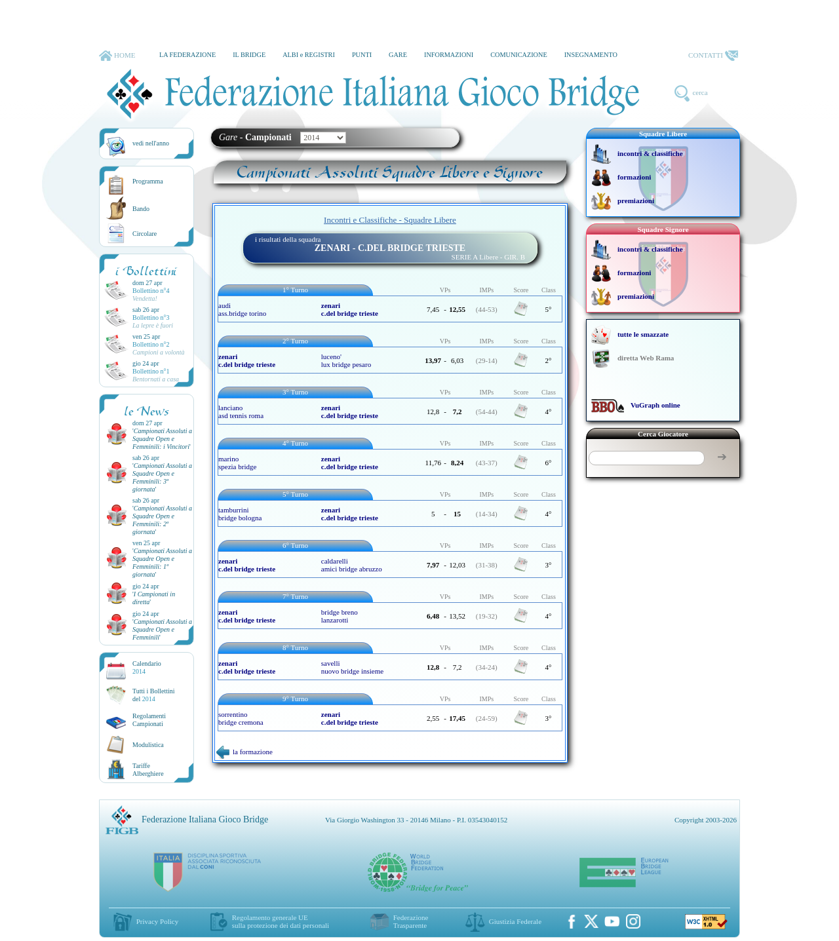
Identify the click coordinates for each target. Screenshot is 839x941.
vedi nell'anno (150, 143)
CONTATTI (713, 55)
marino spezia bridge (237, 462)
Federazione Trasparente (411, 921)
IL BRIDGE (249, 54)
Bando (140, 208)
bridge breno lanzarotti (339, 616)
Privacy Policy (157, 921)
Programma (147, 181)
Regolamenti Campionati (149, 719)
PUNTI (362, 54)
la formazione (244, 752)
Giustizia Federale (515, 921)
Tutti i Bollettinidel (153, 694)
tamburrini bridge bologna (240, 514)
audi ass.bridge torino (242, 309)
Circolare (144, 233)
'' (162, 438)
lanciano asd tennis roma (240, 411)
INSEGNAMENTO (590, 54)
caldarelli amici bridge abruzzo (351, 565)
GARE (398, 54)
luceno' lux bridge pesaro (346, 360)
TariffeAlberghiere (148, 769)
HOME (117, 55)
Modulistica (148, 744)
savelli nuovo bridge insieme (352, 667)
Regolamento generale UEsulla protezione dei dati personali (280, 921)
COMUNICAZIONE (518, 54)
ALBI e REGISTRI (309, 54)
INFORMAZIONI (448, 54)
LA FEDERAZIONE (187, 54)
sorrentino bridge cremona (240, 718)
